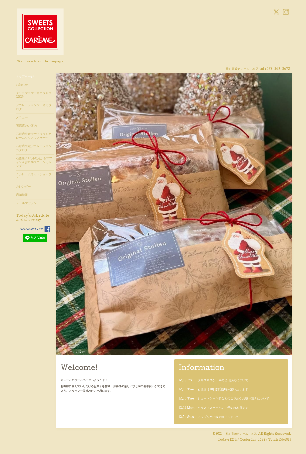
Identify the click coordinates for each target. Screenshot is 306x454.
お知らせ (22, 85)
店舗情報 (22, 195)
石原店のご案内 (26, 126)
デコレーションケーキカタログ (34, 107)
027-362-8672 (278, 69)
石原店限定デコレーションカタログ (34, 148)
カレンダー (23, 187)
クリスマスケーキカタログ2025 (34, 95)
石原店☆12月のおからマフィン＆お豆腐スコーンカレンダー (34, 162)
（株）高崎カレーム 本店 (239, 434)
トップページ (25, 76)
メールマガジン (26, 203)
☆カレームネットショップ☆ (34, 176)
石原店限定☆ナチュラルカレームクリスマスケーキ (34, 136)
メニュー (22, 117)
